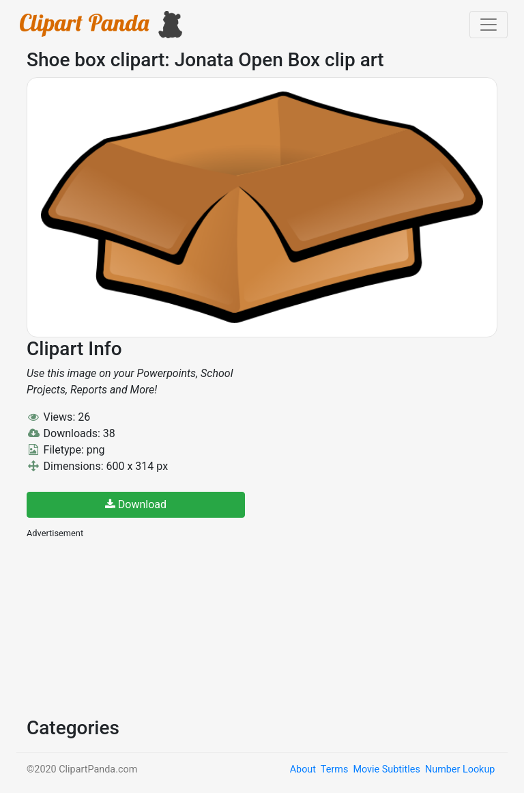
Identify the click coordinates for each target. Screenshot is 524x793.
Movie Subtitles (386, 769)
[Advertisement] (129, 626)
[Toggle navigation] (488, 24)
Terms (334, 769)
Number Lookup (460, 769)
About (303, 769)
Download (135, 504)
